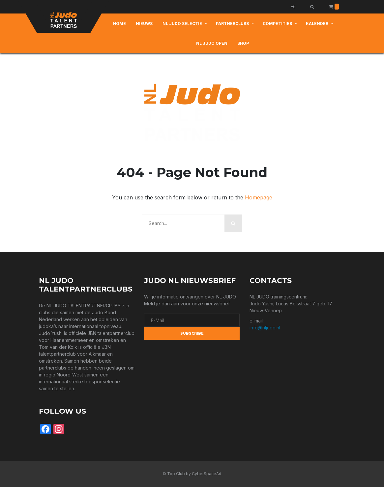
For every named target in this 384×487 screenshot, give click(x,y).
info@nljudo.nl (265, 327)
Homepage (258, 197)
